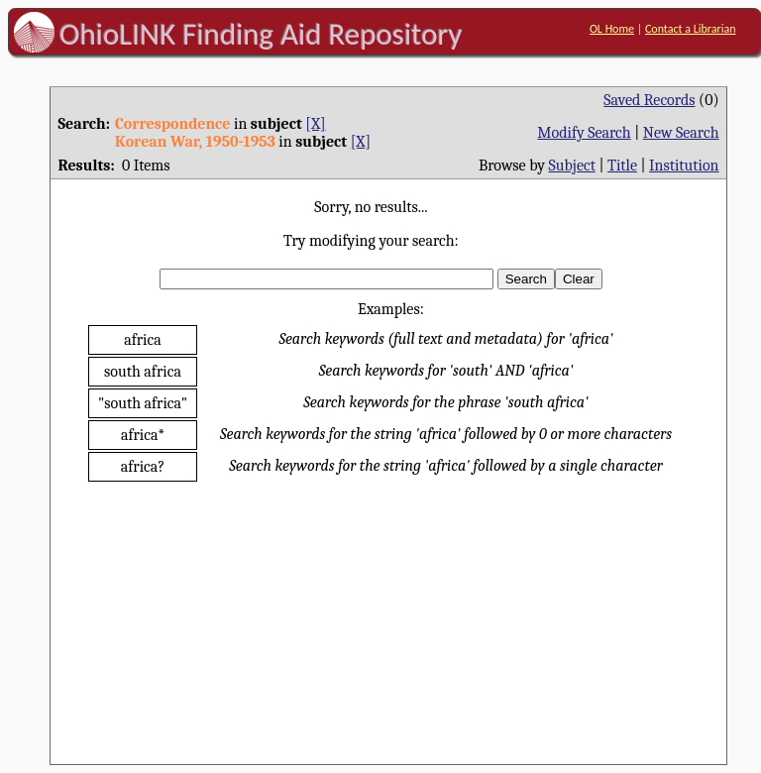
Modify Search (583, 133)
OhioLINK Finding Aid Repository (261, 34)
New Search (681, 133)
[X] (315, 124)
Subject (572, 165)
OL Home (612, 29)
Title (622, 165)
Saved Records (649, 100)
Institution (684, 165)
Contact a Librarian (690, 29)
